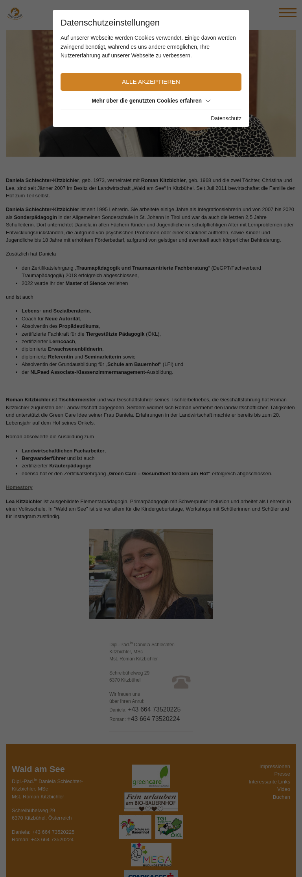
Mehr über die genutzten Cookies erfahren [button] (151, 100)
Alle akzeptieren (151, 81)
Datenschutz (226, 118)
